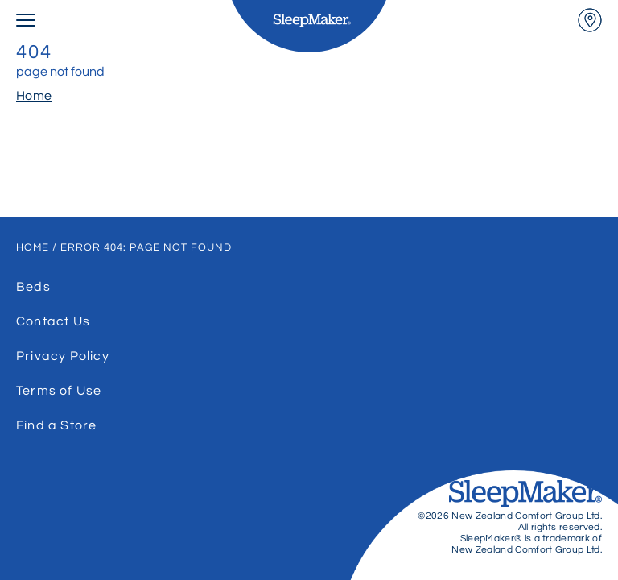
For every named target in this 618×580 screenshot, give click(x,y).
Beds (33, 286)
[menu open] (25, 20)
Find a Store (56, 425)
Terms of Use (58, 390)
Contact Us (53, 321)
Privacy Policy (62, 356)
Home (34, 95)
